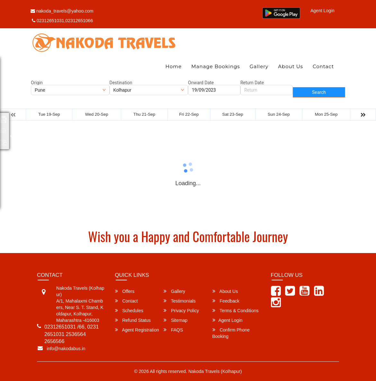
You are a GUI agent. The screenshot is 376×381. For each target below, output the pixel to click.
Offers (125, 291)
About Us (290, 66)
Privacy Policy (181, 310)
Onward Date (201, 82)
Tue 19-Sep (49, 114)
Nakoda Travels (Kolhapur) (215, 371)
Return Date (252, 82)
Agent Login (322, 10)
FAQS (173, 329)
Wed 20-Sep (96, 114)
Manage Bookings (215, 66)
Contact (323, 66)
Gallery (259, 66)
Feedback (225, 301)
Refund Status (133, 320)
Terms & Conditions (235, 310)
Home (174, 66)
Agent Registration (137, 329)
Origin (37, 82)
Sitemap (175, 320)
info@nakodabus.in (66, 348)
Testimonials (180, 301)
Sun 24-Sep (279, 114)
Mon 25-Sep (326, 114)
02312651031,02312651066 (62, 20)
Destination (121, 82)
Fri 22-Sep (189, 114)
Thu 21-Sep (144, 114)
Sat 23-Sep (232, 114)
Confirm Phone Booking (231, 333)
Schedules (129, 310)
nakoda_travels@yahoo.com (62, 11)
